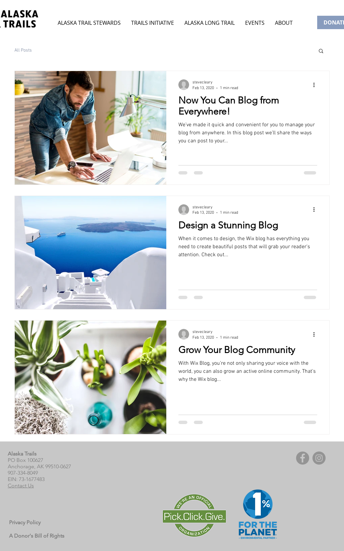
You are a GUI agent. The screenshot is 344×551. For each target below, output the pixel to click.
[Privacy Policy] (26, 523)
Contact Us (21, 485)
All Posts (23, 50)
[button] (255, 23)
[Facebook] (302, 458)
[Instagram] (319, 458)
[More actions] (316, 85)
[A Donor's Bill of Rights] (37, 536)
